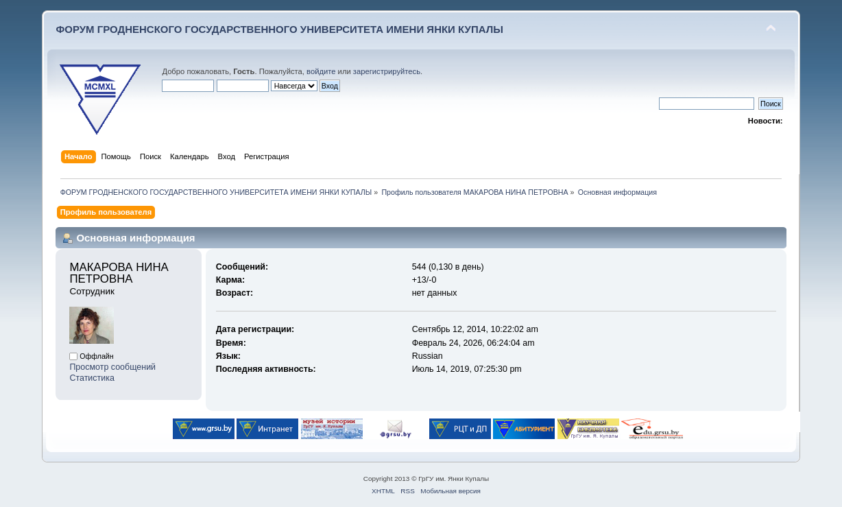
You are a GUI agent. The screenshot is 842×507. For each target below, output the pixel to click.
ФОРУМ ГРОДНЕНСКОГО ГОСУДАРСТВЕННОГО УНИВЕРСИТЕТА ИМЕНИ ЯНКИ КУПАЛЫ (279, 29)
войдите (320, 71)
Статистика (92, 378)
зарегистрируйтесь (386, 71)
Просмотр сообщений (112, 367)
